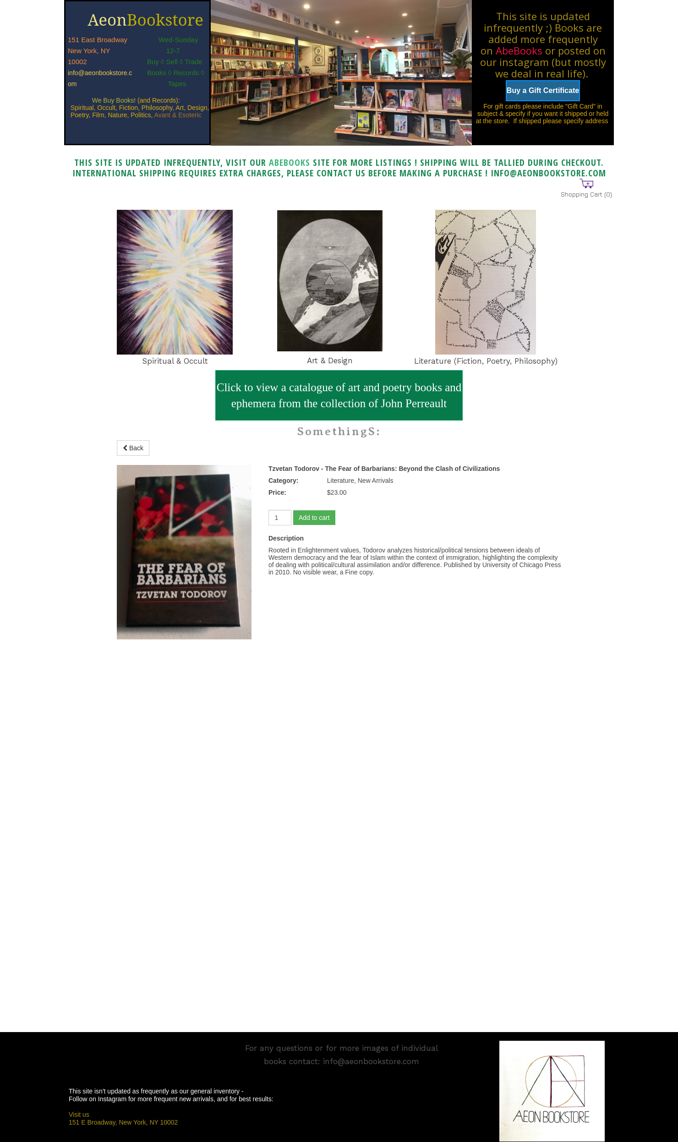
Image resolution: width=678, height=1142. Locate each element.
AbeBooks (519, 50)
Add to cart (314, 517)
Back (133, 448)
